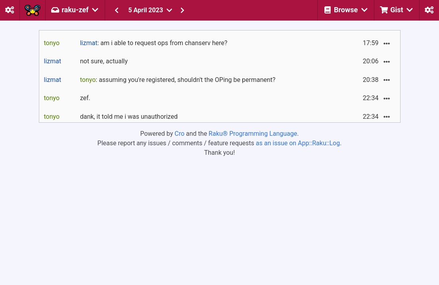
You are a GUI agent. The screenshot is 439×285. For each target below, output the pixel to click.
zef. (85, 98)
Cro (179, 133)
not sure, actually (104, 61)
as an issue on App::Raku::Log (298, 143)
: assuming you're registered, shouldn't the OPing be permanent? (178, 80)
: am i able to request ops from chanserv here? (154, 43)
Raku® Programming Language (253, 133)
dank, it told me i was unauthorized (129, 116)
